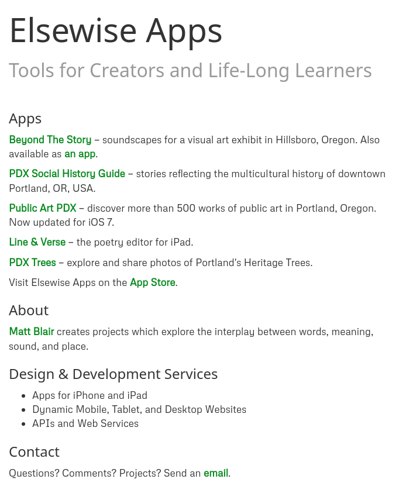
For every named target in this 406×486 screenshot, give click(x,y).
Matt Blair (31, 331)
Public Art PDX (42, 208)
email (216, 473)
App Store (153, 282)
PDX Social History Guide (67, 173)
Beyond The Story (50, 139)
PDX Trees (32, 262)
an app (79, 153)
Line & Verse (37, 242)
